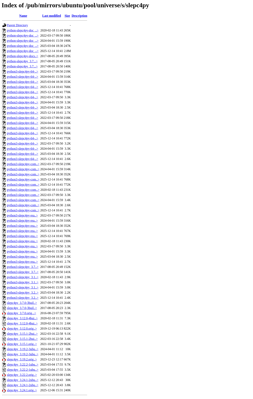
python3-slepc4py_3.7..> (23, 267)
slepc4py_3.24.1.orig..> (22, 390)
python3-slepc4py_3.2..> (23, 292)
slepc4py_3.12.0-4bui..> (22, 318)
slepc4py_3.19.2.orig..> (22, 359)
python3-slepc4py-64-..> (22, 71)
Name (23, 15)
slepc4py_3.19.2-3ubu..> (22, 349)
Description (79, 15)
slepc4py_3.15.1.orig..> (22, 344)
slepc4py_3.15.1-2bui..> (22, 333)
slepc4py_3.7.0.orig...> (21, 313)
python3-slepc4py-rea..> (22, 215)
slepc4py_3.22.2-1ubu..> (22, 364)
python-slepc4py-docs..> (22, 56)
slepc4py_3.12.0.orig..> (22, 328)
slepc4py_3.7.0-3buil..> (22, 302)
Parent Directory (17, 25)
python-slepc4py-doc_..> (23, 30)
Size (67, 15)
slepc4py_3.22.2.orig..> (22, 374)
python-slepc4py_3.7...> (22, 61)
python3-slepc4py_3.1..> (23, 277)
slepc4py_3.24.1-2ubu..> (22, 380)
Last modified (51, 15)
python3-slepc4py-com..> (23, 164)
